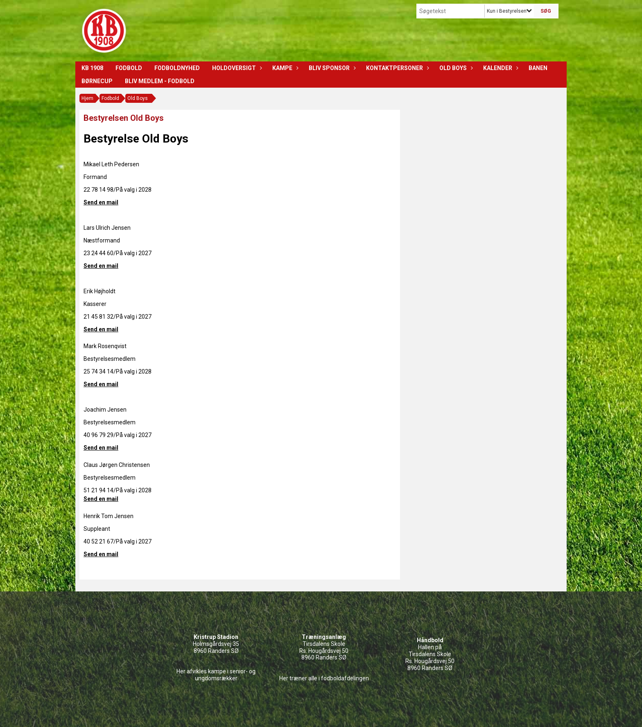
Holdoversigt (236, 68)
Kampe (284, 68)
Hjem (87, 98)
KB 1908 (92, 68)
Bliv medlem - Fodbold (159, 81)
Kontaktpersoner (396, 68)
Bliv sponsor (331, 68)
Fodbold (128, 68)
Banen (538, 68)
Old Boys (455, 68)
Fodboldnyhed (177, 68)
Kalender (499, 68)
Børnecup (97, 81)
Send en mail (101, 202)
